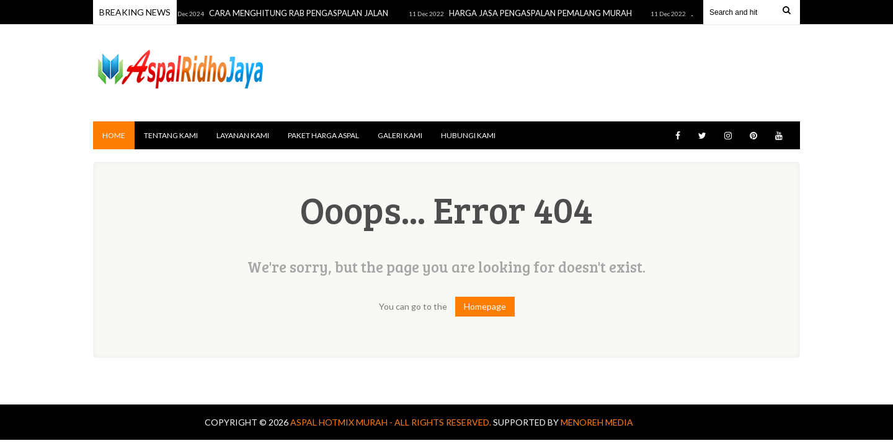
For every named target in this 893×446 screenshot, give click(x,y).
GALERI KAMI (400, 135)
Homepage (485, 306)
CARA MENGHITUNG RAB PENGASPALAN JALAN (302, 13)
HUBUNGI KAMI (468, 135)
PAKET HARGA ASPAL (323, 135)
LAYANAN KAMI (242, 135)
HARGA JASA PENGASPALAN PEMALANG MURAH (542, 13)
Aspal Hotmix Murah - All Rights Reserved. (391, 422)
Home (113, 135)
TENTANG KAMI (171, 135)
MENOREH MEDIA (597, 422)
